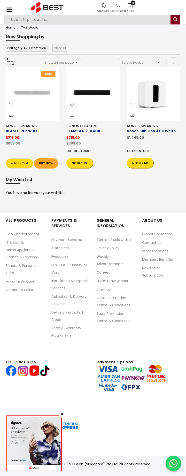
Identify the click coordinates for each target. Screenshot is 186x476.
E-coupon (59, 256)
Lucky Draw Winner (112, 280)
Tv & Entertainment (22, 234)
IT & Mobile (15, 242)
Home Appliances (20, 249)
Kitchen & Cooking (21, 257)
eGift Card (60, 248)
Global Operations (157, 234)
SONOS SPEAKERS (21, 125)
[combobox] (87, 19)
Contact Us (151, 242)
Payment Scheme (66, 239)
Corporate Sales (19, 289)
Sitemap (104, 289)
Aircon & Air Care (20, 281)
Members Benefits (157, 259)
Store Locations (155, 251)
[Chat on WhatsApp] (173, 463)
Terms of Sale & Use (114, 239)
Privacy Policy (108, 248)
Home (11, 27)
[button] (11, 104)
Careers (103, 272)
